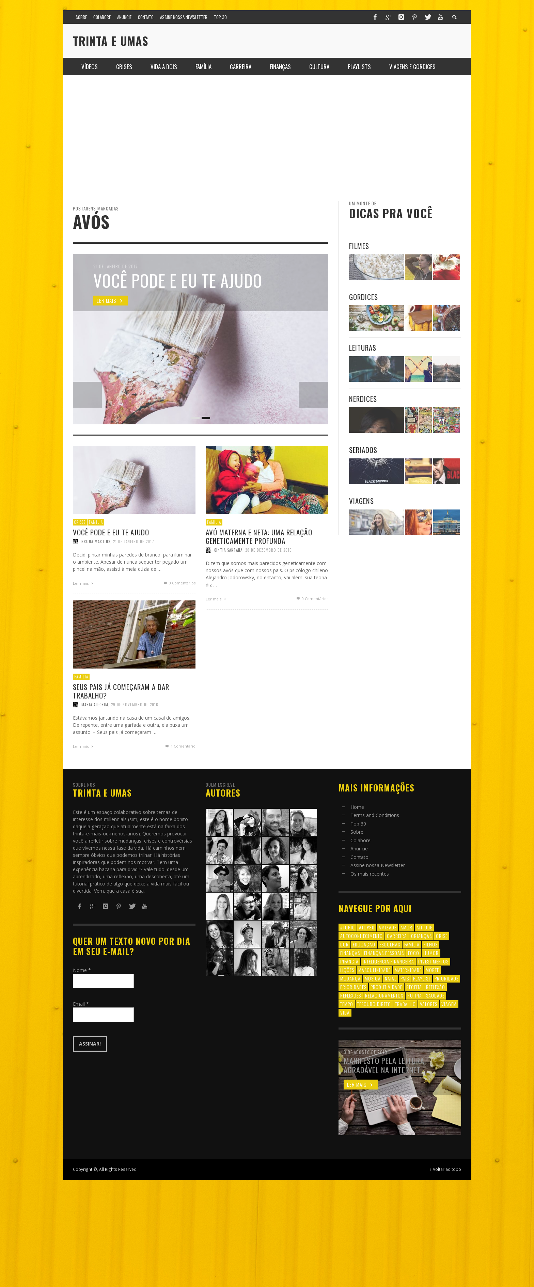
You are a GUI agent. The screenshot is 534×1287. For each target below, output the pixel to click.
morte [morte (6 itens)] (432, 969)
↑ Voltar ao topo (445, 1169)
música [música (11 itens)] (373, 978)
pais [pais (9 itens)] (404, 978)
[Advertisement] (267, 138)
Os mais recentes (369, 873)
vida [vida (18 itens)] (345, 1012)
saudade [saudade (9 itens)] (435, 995)
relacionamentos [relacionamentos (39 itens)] (384, 995)
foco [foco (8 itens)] (413, 952)
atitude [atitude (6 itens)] (424, 927)
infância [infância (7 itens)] (349, 961)
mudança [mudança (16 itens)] (350, 978)
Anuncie (359, 848)
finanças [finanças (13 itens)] (350, 952)
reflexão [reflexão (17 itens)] (435, 986)
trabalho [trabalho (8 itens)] (405, 1003)
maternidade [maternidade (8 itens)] (408, 969)
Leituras (362, 347)
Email (81, 1004)
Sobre (356, 832)
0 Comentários (314, 631)
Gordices (363, 297)
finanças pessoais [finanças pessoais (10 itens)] (384, 952)
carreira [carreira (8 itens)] (397, 935)
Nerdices (363, 398)
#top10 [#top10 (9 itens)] (347, 927)
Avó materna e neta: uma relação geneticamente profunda (258, 566)
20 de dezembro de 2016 (268, 580)
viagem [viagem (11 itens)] (449, 1003)
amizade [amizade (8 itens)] (387, 927)
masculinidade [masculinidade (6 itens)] (374, 969)
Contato (359, 857)
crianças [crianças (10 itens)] (421, 935)
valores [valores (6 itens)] (428, 1003)
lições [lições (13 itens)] (347, 969)
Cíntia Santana (226, 580)
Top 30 (358, 823)
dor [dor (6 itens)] (344, 944)
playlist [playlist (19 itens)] (421, 978)
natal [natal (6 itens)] (390, 978)
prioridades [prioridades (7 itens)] (353, 986)
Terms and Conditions (374, 815)
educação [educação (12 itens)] (364, 944)
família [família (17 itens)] (412, 944)
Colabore (360, 840)
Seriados (363, 449)
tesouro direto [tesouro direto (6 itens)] (374, 1003)
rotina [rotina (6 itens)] (414, 995)
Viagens (361, 501)
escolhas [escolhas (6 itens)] (389, 944)
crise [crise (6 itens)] (441, 935)
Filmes (359, 245)
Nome (82, 970)
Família (211, 551)
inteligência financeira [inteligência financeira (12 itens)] (388, 961)
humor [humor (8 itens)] (431, 952)
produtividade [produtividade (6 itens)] (386, 986)
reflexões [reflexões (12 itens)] (350, 995)
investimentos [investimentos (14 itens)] (433, 961)
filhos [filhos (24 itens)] (431, 944)
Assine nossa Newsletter (377, 865)
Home (357, 807)
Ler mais (214, 631)
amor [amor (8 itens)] (406, 927)
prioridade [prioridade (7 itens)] (446, 978)
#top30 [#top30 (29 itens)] (367, 927)
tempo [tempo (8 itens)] (346, 1003)
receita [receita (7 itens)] (414, 986)
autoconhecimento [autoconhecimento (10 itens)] (361, 935)
